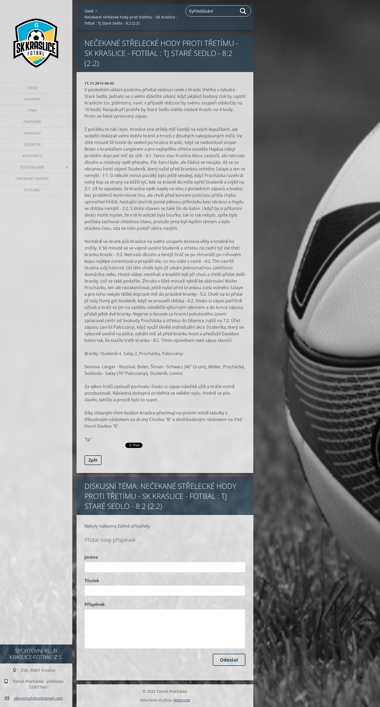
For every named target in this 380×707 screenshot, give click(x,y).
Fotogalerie (32, 167)
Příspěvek (94, 604)
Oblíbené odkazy (32, 178)
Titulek (91, 581)
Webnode (181, 700)
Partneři (32, 121)
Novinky (32, 99)
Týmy (32, 110)
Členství (32, 144)
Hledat (243, 11)
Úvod (32, 87)
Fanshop (32, 133)
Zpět (93, 460)
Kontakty (32, 155)
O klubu (32, 189)
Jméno (91, 557)
